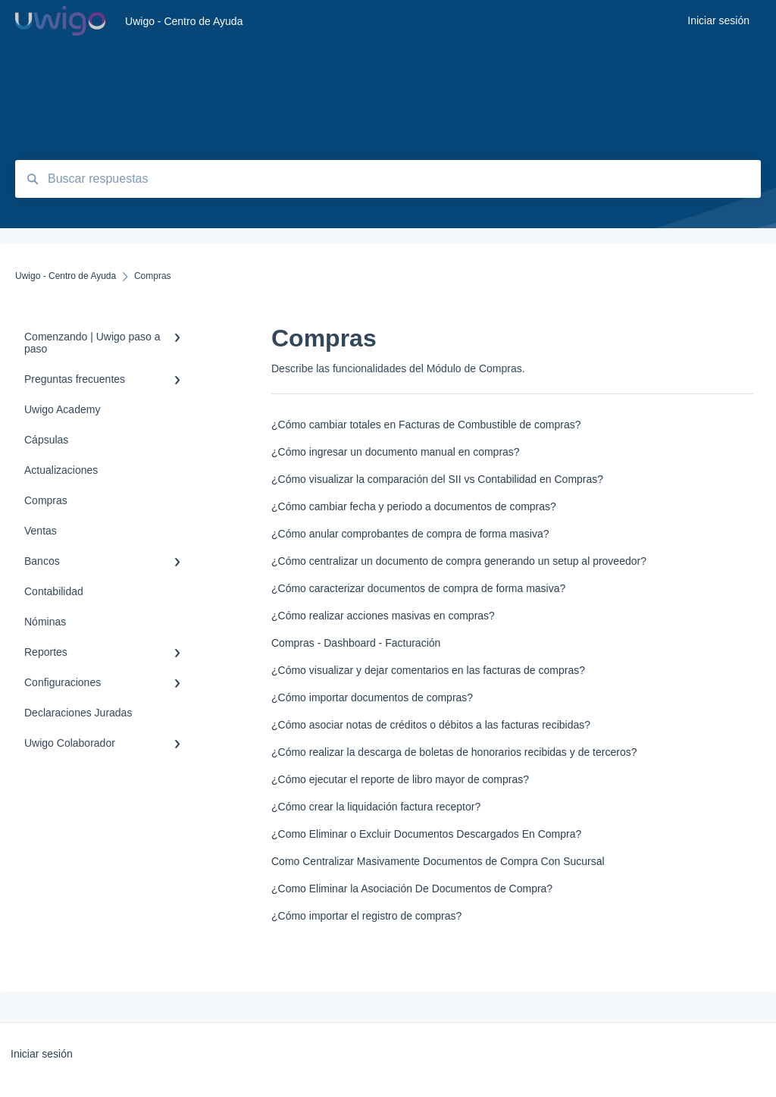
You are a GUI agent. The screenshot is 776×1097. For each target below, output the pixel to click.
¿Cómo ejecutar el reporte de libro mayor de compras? (400, 779)
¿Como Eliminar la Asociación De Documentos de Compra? (411, 888)
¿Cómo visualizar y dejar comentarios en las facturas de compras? (428, 670)
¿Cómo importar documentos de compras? (372, 697)
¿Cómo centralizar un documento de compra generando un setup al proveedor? (458, 561)
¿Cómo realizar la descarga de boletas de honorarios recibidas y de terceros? (454, 752)
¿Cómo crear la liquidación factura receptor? (375, 807)
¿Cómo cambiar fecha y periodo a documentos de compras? (413, 506)
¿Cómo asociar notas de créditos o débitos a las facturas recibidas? (430, 725)
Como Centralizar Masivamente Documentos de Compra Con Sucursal (438, 861)
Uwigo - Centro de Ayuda (183, 21)
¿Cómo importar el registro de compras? (366, 916)
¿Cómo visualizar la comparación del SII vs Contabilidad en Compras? (437, 479)
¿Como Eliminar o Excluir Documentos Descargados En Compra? (426, 834)
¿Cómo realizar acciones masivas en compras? (383, 616)
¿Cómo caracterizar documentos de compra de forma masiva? (418, 588)
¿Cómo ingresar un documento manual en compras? (395, 452)
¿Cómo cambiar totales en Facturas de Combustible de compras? (426, 424)
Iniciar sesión (42, 1054)
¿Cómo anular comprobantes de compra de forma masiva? (410, 534)
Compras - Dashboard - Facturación (355, 643)
